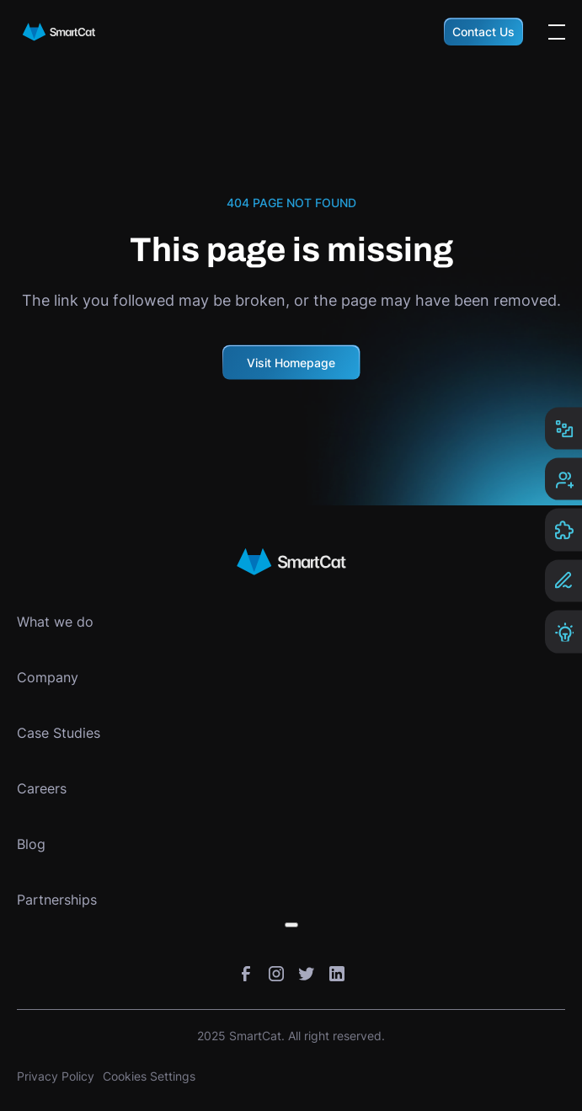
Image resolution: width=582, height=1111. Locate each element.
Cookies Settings (149, 1076)
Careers (42, 788)
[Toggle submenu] (291, 924)
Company (47, 677)
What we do (55, 621)
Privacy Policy (55, 1076)
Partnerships (57, 899)
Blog (31, 844)
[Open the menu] (556, 32)
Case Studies (58, 732)
